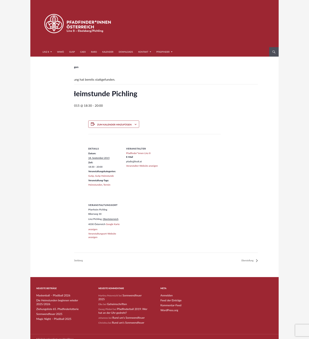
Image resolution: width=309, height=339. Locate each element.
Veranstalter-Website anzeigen (142, 165)
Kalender (108, 51)
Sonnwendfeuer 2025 (47, 309)
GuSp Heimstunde (104, 175)
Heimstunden (95, 184)
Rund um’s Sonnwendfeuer (126, 313)
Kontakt (143, 51)
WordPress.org (168, 309)
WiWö (60, 51)
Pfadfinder (162, 51)
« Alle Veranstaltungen (64, 67)
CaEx (83, 51)
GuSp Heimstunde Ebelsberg (72, 260)
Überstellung (246, 260)
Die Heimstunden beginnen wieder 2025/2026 (60, 300)
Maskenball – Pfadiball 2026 (51, 295)
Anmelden (165, 295)
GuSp (72, 51)
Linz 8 (46, 51)
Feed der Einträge (169, 300)
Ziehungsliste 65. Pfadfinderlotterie (54, 305)
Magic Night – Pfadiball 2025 (51, 314)
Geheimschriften (115, 300)
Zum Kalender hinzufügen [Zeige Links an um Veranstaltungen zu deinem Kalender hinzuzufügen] (114, 124)
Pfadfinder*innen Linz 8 (138, 153)
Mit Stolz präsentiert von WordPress (55, 334)
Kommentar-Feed (169, 305)
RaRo (94, 51)
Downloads (126, 51)
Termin (106, 184)
